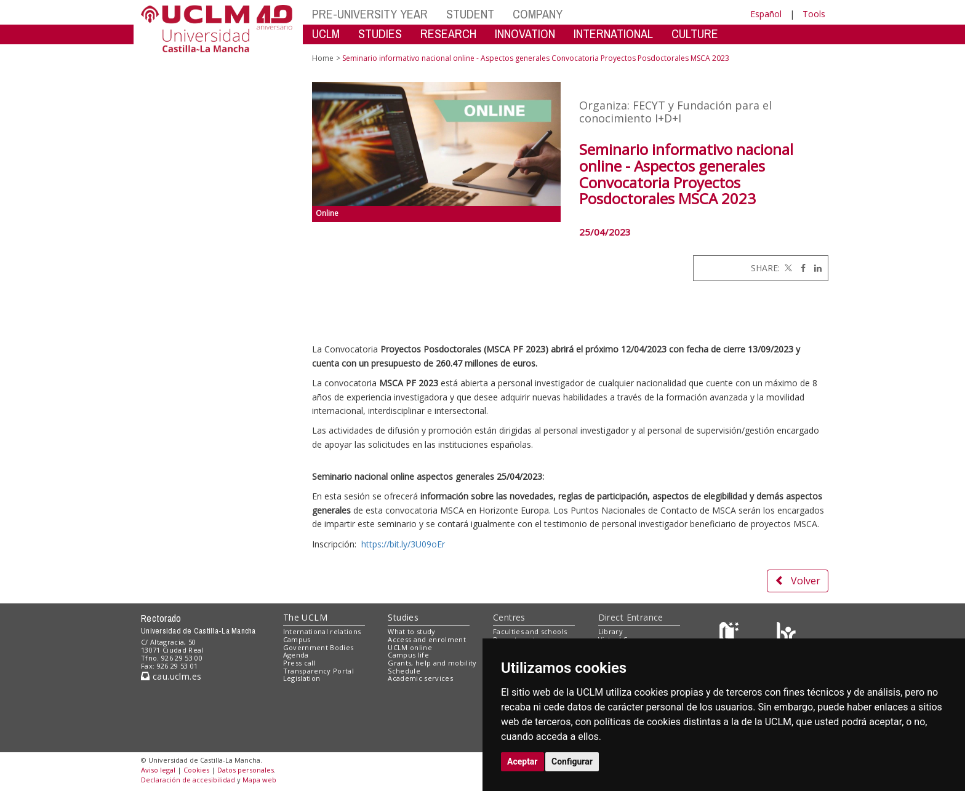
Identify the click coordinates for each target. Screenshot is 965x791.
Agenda (296, 654)
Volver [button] (797, 580)
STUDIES (380, 33)
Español (766, 14)
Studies (403, 617)
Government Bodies (318, 647)
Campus (297, 639)
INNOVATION (525, 33)
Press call (299, 662)
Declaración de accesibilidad (188, 779)
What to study (411, 631)
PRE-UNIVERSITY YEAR (370, 14)
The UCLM (305, 617)
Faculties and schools (530, 631)
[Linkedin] (815, 268)
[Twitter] (787, 268)
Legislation (302, 678)
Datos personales (245, 769)
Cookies (196, 769)
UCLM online (410, 647)
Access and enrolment (427, 639)
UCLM (326, 33)
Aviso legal (158, 769)
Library (610, 631)
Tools (814, 14)
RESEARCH (448, 33)
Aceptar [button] (522, 761)
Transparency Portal (318, 670)
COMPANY (538, 14)
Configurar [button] (572, 761)
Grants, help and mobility (432, 662)
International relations (322, 631)
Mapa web (259, 779)
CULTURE (694, 33)
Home (323, 58)
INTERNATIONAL (613, 33)
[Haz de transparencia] (730, 634)
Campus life (408, 654)
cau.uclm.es (171, 676)
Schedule (404, 670)
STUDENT (470, 14)
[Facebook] (800, 268)
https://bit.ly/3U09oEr (403, 544)
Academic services (420, 678)
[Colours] (786, 634)
